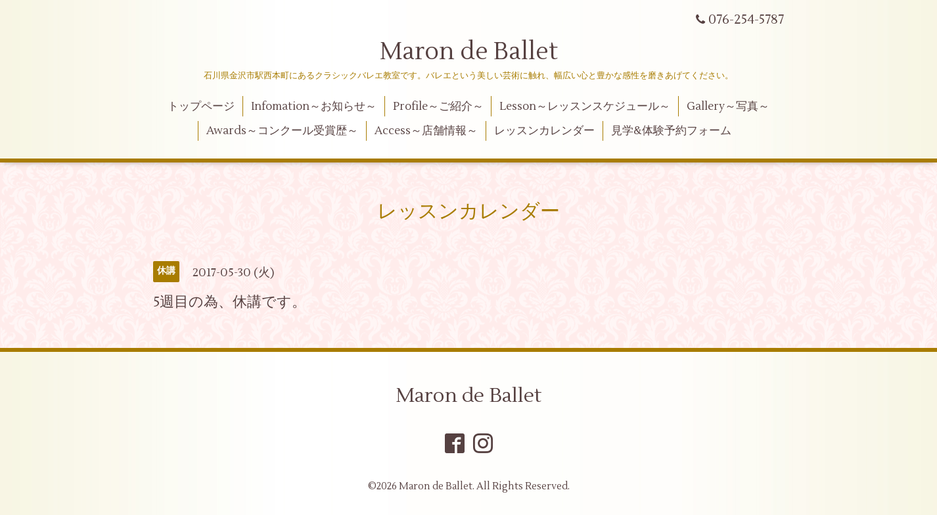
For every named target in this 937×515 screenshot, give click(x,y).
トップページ (201, 106)
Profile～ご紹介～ (438, 106)
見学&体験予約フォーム (671, 131)
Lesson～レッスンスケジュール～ (584, 106)
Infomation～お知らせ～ (314, 106)
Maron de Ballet (469, 52)
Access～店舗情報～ (426, 131)
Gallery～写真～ (728, 106)
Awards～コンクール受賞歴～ (282, 131)
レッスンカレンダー (544, 131)
